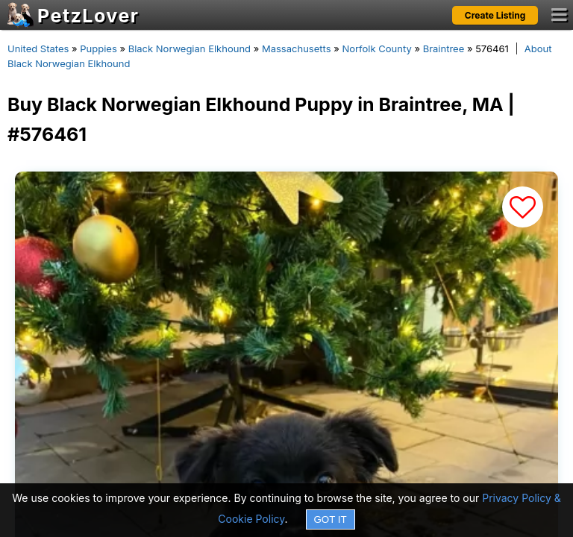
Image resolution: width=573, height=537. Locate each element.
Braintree (444, 48)
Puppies (98, 48)
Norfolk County (376, 48)
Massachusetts (296, 48)
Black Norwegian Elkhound (189, 48)
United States (38, 48)
